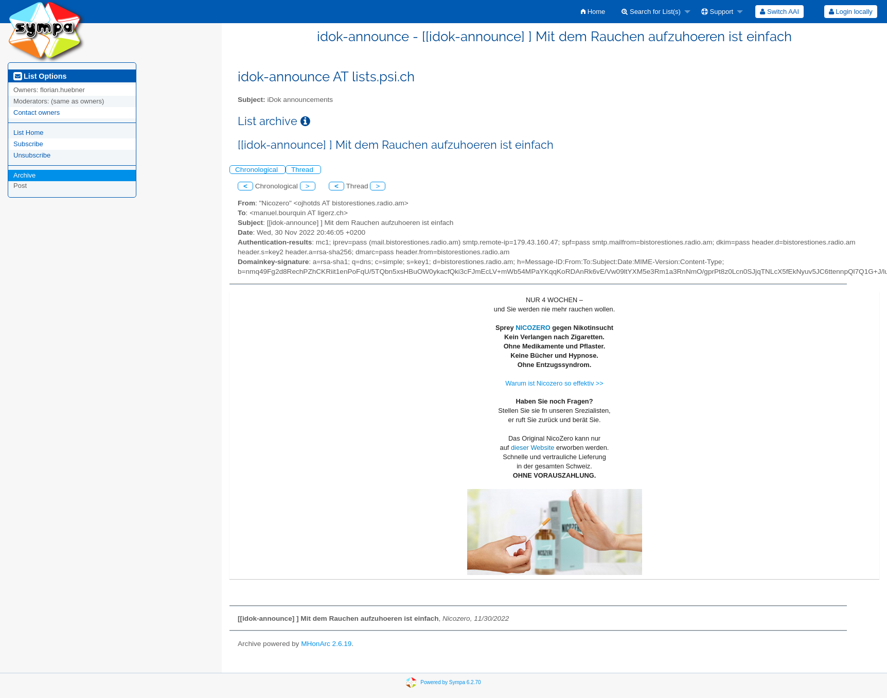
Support (717, 11)
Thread (303, 169)
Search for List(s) (651, 11)
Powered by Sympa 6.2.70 (450, 682)
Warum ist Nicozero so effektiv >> (554, 383)
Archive (24, 175)
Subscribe (28, 144)
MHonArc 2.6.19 (326, 644)
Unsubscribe (31, 155)
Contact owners (36, 112)
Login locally (851, 11)
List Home (28, 132)
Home (593, 11)
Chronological (257, 169)
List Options (39, 76)
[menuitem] (593, 11)
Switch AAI (779, 11)
